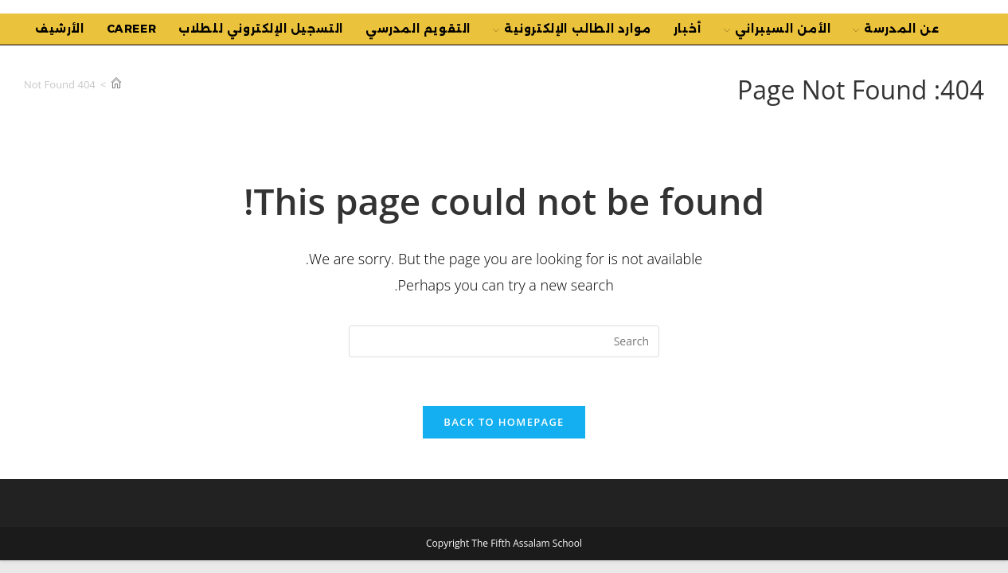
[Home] (116, 84)
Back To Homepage (503, 422)
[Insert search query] (504, 341)
